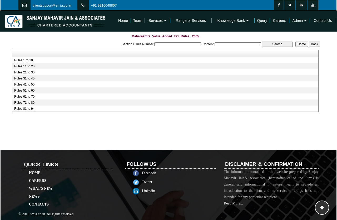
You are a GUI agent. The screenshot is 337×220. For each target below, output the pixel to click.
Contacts (39, 200)
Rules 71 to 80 (24, 102)
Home (123, 20)
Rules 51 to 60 (24, 90)
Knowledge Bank (233, 20)
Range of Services (191, 20)
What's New (41, 184)
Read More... (233, 208)
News (34, 192)
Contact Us (323, 20)
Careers (279, 20)
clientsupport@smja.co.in (52, 5)
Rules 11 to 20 (24, 66)
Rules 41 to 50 (24, 84)
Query (262, 20)
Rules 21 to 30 (24, 72)
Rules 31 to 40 (24, 78)
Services (157, 20)
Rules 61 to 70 (24, 96)
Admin (300, 20)
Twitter (152, 182)
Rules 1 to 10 (23, 60)
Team (137, 20)
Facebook (154, 173)
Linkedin (153, 191)
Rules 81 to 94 (24, 109)
